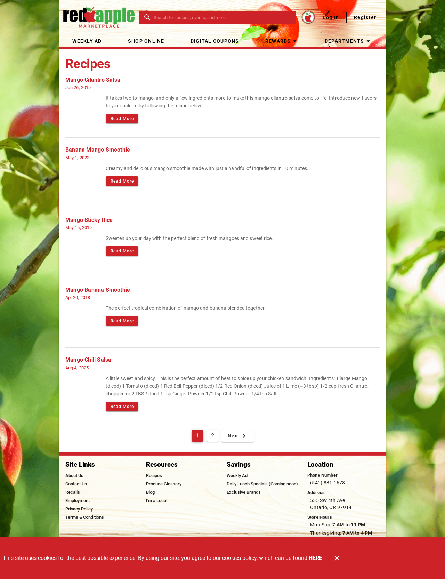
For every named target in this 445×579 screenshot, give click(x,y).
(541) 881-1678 (327, 482)
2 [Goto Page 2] (212, 435)
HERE (315, 558)
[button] (282, 41)
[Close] (337, 558)
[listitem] (74, 476)
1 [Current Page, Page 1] (197, 435)
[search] (222, 17)
